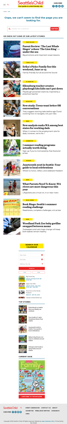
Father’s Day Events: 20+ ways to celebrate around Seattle (36, 336)
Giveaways (55, 408)
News (27, 121)
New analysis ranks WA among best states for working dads (43, 127)
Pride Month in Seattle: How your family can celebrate (36, 306)
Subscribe (58, 3)
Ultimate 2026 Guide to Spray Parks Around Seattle (36, 346)
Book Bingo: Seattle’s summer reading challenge (40, 206)
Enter (54, 29)
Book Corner (30, 200)
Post (25, 270)
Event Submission (33, 405)
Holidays (28, 160)
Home (4, 11)
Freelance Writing (42, 408)
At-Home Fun (29, 81)
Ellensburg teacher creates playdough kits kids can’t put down (43, 87)
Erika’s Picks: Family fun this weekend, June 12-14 (39, 68)
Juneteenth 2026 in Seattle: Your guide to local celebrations (42, 166)
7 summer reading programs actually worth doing (39, 146)
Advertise (30, 408)
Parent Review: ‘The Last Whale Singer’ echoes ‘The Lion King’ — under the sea (41, 49)
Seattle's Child (17, 419)
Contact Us (46, 405)
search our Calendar (31, 245)
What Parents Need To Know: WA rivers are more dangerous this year (42, 186)
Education (29, 101)
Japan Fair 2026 (31, 281)
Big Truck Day (30, 274)
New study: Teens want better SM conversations (42, 107)
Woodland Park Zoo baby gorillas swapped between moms (42, 225)
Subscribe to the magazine (32, 394)
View (38, 270)
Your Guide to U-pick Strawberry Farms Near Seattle (36, 316)
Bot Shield (33, 420)
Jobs (27, 411)
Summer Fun (29, 141)
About (54, 405)
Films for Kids (30, 42)
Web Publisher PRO (48, 418)
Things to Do (30, 62)
